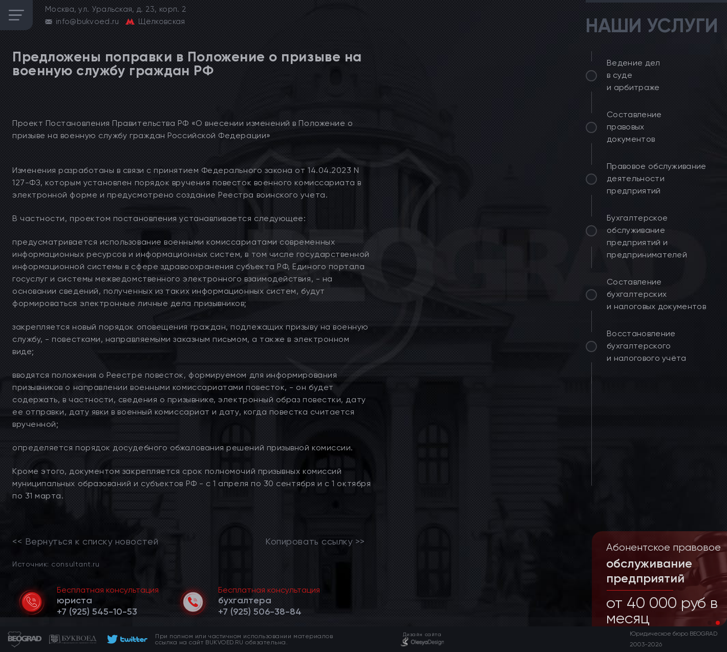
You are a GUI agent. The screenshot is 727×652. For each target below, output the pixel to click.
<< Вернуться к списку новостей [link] (85, 541)
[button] (710, 623)
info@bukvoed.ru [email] (87, 21)
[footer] (125, 639)
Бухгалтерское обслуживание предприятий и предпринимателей (647, 236)
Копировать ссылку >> (315, 541)
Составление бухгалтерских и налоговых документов (656, 294)
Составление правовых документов (634, 127)
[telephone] (97, 611)
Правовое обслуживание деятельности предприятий (657, 178)
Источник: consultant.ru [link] (55, 564)
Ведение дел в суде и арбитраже (633, 75)
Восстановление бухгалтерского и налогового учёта (647, 346)
